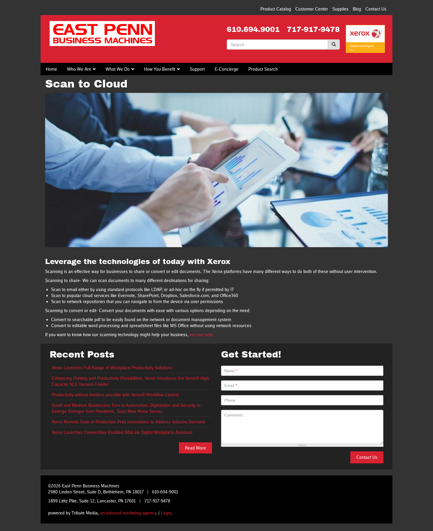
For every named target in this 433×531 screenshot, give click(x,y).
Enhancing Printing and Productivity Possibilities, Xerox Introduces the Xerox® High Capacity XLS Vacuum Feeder (130, 381)
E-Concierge (226, 69)
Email (230, 385)
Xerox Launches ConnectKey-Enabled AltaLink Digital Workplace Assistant (122, 432)
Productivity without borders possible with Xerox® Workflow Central (115, 394)
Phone (229, 400)
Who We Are (79, 69)
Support (197, 69)
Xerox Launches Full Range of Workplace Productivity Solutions (112, 367)
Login (166, 512)
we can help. (202, 334)
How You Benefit (159, 69)
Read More (195, 447)
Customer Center (311, 8)
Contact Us (375, 8)
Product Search (263, 69)
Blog (357, 8)
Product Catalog (275, 8)
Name (230, 370)
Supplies (340, 8)
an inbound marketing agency (128, 512)
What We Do (118, 69)
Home (51, 69)
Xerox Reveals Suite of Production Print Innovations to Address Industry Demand (128, 421)
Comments (233, 415)
